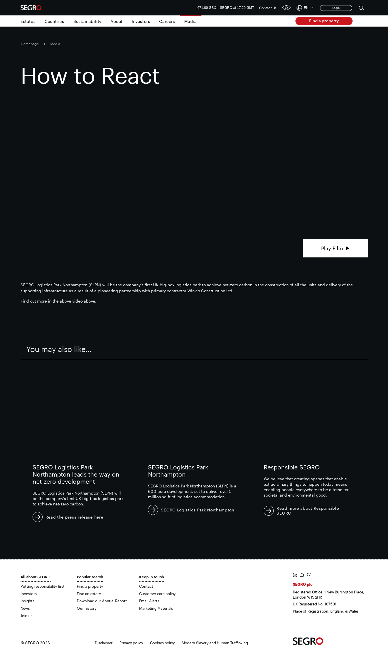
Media (190, 21)
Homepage (30, 44)
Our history (87, 608)
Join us (26, 615)
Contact (146, 586)
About (117, 21)
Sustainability (87, 21)
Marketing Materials (156, 608)
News (25, 608)
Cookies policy (162, 643)
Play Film (335, 248)
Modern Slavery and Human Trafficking (215, 643)
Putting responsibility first (43, 586)
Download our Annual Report (102, 601)
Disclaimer (104, 643)
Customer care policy (157, 593)
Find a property (324, 20)
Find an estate (89, 593)
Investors (141, 21)
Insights (27, 601)
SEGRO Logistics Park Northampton (197, 509)
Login (336, 7)
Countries (54, 21)
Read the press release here (74, 517)
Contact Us (268, 7)
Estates (28, 21)
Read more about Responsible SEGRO (308, 510)
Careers (167, 21)
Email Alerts (149, 601)
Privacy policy (131, 643)
